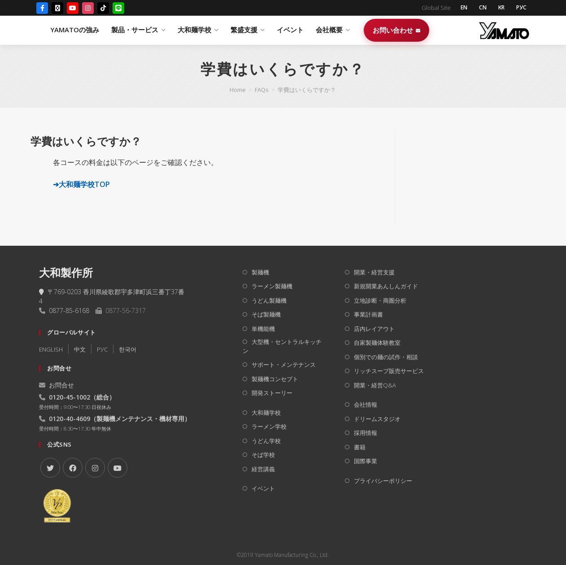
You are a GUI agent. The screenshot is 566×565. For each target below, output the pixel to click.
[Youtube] (117, 468)
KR (499, 8)
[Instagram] (88, 8)
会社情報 (365, 404)
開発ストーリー (272, 393)
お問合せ (56, 385)
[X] (50, 468)
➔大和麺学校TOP (81, 184)
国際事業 (365, 461)
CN (479, 8)
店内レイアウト (374, 329)
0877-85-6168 (69, 310)
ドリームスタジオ (377, 419)
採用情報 (365, 433)
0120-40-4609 (69, 418)
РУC (102, 349)
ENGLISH (51, 349)
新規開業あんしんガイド (386, 286)
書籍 (360, 447)
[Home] (238, 90)
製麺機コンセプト (275, 379)
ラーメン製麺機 (272, 286)
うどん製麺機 (269, 300)
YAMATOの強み (175, 30)
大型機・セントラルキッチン (282, 346)
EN (458, 8)
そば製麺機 (266, 314)
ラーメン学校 (269, 426)
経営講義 (263, 469)
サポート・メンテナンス (284, 365)
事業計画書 (368, 314)
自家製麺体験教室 (377, 343)
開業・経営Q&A (375, 385)
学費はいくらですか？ (307, 90)
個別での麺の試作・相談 (386, 357)
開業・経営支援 (374, 272)
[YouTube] (72, 8)
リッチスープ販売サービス (389, 371)
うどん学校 (266, 441)
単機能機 (263, 329)
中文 (80, 349)
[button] (204, 141)
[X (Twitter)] (57, 8)
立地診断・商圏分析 (380, 300)
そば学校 (263, 455)
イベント (390, 30)
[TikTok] (103, 8)
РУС (520, 8)
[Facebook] (42, 8)
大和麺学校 (266, 413)
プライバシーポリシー (383, 481)
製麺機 (260, 272)
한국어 (127, 349)
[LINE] (118, 8)
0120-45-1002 (69, 397)
